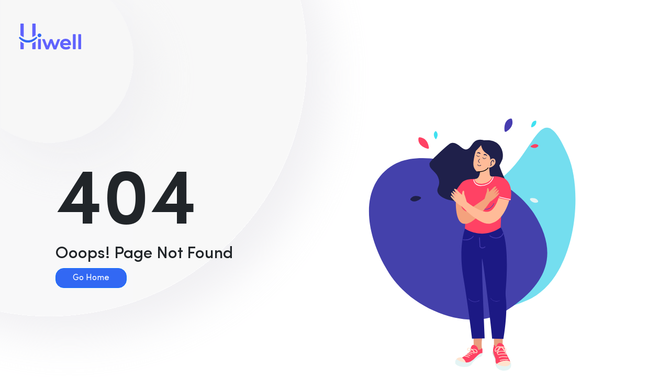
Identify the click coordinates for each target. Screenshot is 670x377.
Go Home (91, 278)
